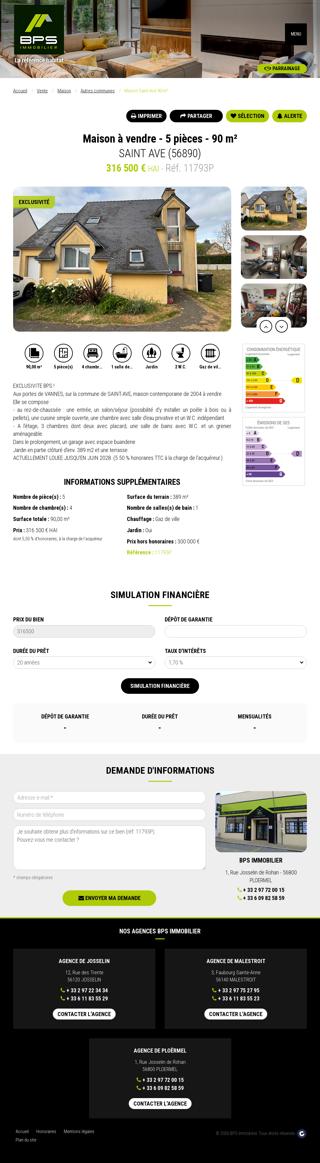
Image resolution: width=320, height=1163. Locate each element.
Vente (42, 91)
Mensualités (255, 716)
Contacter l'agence (84, 1014)
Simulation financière (160, 686)
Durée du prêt (31, 651)
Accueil (20, 91)
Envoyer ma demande (109, 898)
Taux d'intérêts (185, 651)
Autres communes (98, 91)
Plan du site (26, 1140)
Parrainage (282, 68)
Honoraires (46, 1131)
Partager (196, 116)
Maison (64, 91)
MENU (296, 34)
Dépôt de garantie (188, 619)
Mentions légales (79, 1131)
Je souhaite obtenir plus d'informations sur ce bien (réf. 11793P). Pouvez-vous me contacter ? (109, 847)
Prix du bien (28, 619)
